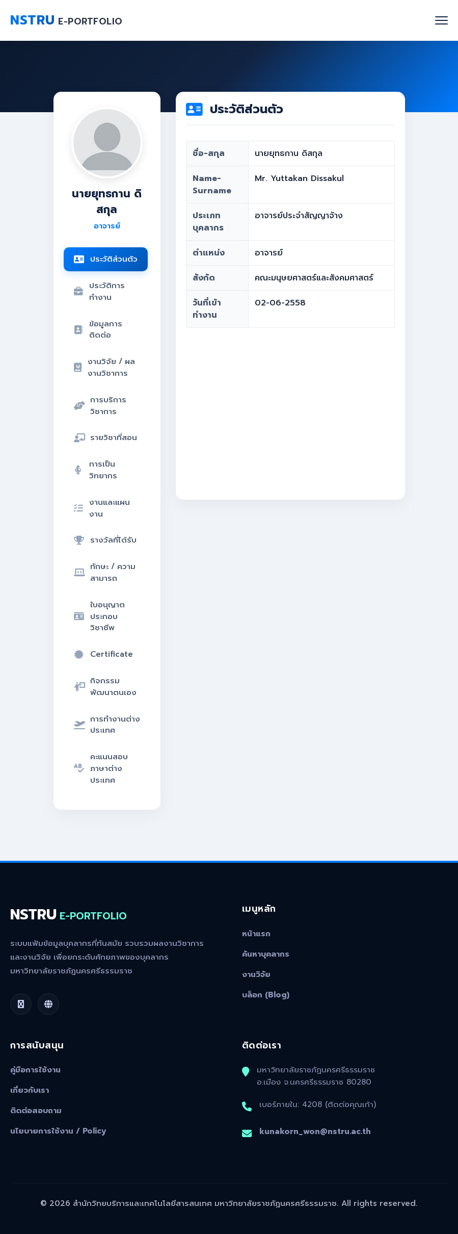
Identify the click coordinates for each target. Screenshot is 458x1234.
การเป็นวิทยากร (96, 469)
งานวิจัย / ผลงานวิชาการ (104, 367)
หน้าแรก (256, 933)
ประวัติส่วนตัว (106, 259)
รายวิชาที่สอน (105, 437)
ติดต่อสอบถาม (36, 1110)
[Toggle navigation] (441, 20)
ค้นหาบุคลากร (265, 954)
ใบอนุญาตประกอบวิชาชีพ (99, 616)
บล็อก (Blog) (265, 994)
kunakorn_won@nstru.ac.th (315, 1131)
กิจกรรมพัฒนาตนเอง (105, 686)
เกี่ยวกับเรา (29, 1090)
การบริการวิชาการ (100, 405)
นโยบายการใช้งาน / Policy (58, 1131)
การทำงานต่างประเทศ (107, 724)
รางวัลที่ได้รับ (105, 540)
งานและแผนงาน (102, 508)
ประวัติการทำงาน (99, 291)
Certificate (103, 654)
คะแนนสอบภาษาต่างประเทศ (101, 768)
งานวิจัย (256, 974)
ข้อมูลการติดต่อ (98, 329)
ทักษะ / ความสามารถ (105, 572)
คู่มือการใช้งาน (35, 1069)
